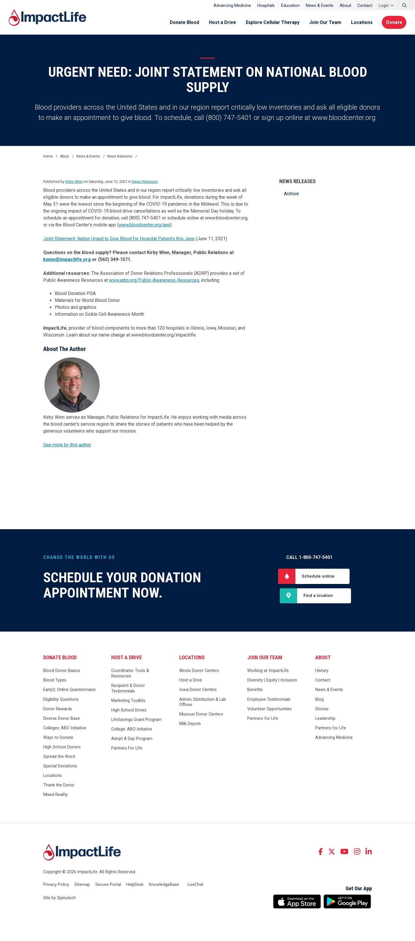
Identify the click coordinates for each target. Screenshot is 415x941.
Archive (291, 193)
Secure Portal (108, 885)
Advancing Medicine (232, 5)
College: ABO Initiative (131, 729)
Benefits (255, 690)
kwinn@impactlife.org (67, 259)
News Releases (297, 181)
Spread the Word (59, 757)
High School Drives (128, 710)
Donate (394, 22)
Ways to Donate (58, 738)
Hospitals (266, 5)
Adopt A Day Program (131, 739)
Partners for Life (262, 718)
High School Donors (62, 747)
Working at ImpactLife (268, 671)
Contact (364, 5)
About (345, 5)
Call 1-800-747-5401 (309, 557)
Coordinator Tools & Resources (130, 674)
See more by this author (67, 445)
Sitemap (82, 885)
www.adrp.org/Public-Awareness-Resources (154, 280)
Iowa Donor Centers (198, 690)
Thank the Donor (59, 785)
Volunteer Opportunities (269, 709)
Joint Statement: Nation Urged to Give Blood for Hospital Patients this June (119, 238)
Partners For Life (126, 748)
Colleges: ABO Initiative (64, 728)
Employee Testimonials (268, 699)
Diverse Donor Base (61, 718)
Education (290, 5)
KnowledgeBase (164, 885)
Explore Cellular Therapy (271, 22)
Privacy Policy (56, 885)
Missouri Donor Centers (201, 714)
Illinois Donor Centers (199, 671)
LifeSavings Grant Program (136, 720)
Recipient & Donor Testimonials (128, 689)
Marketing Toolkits (128, 701)
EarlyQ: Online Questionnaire (69, 690)
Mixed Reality (55, 795)
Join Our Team (324, 22)
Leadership (325, 718)
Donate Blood (183, 22)
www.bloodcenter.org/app (144, 225)
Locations (360, 22)
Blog (319, 699)
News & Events (319, 5)
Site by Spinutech (59, 898)
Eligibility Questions (61, 699)
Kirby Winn (74, 181)
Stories (322, 709)
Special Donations (60, 766)
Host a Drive (221, 22)
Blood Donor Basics (61, 671)
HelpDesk (135, 885)
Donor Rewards (57, 709)
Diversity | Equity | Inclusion (272, 680)
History (322, 671)
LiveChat (195, 885)
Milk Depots (190, 724)
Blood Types (54, 680)
